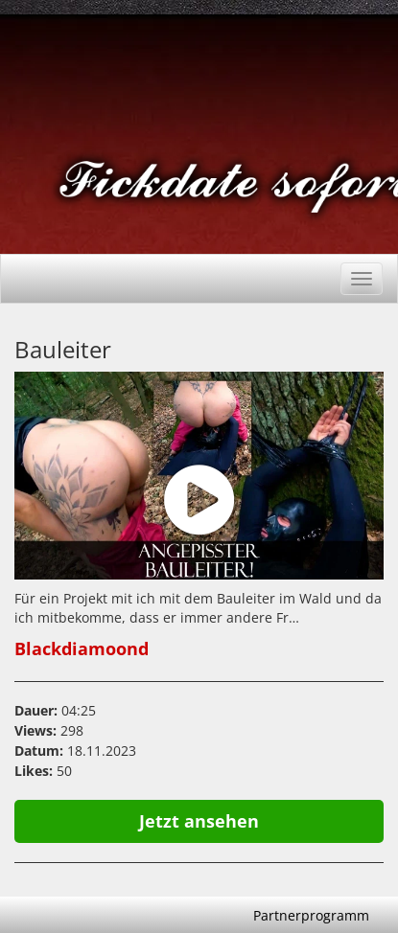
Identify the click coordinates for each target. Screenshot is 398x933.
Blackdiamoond (81, 648)
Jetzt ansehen (199, 820)
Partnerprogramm (311, 915)
